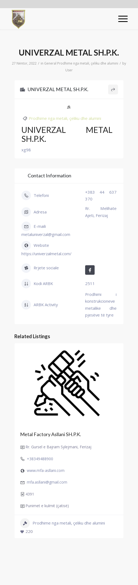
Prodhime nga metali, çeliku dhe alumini (87, 63)
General (50, 63)
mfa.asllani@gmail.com (47, 482)
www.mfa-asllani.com (46, 470)
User (69, 70)
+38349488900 (40, 458)
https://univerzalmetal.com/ (46, 253)
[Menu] (120, 19)
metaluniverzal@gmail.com (45, 234)
